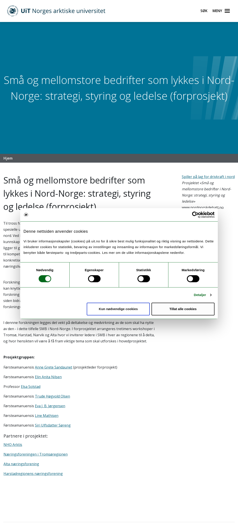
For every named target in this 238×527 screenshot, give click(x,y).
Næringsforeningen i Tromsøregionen (36, 454)
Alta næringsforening (21, 464)
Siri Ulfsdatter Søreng (53, 425)
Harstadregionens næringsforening (33, 473)
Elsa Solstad (30, 386)
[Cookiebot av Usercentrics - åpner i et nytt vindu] (195, 214)
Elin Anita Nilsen (48, 376)
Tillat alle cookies (183, 309)
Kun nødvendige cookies (118, 309)
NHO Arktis (13, 444)
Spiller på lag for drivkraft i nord (208, 176)
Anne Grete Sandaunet (53, 367)
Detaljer (200, 295)
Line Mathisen (46, 415)
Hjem (8, 158)
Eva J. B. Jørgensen (50, 405)
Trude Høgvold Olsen (52, 396)
